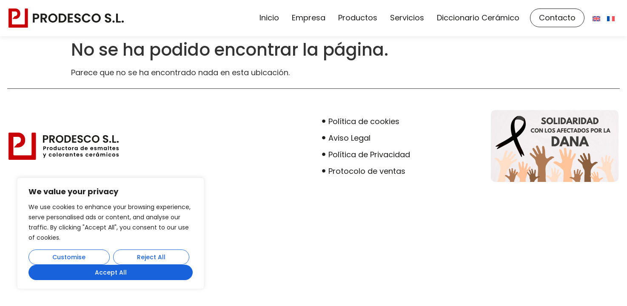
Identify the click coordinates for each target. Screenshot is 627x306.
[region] (110, 233)
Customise (69, 257)
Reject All (151, 257)
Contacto (557, 17)
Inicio (269, 17)
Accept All (111, 272)
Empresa (308, 17)
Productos (357, 17)
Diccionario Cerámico (478, 17)
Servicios (407, 17)
